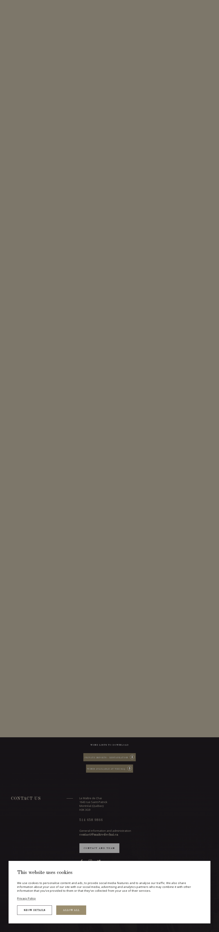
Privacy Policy (26, 898)
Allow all (71, 910)
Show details (34, 910)
